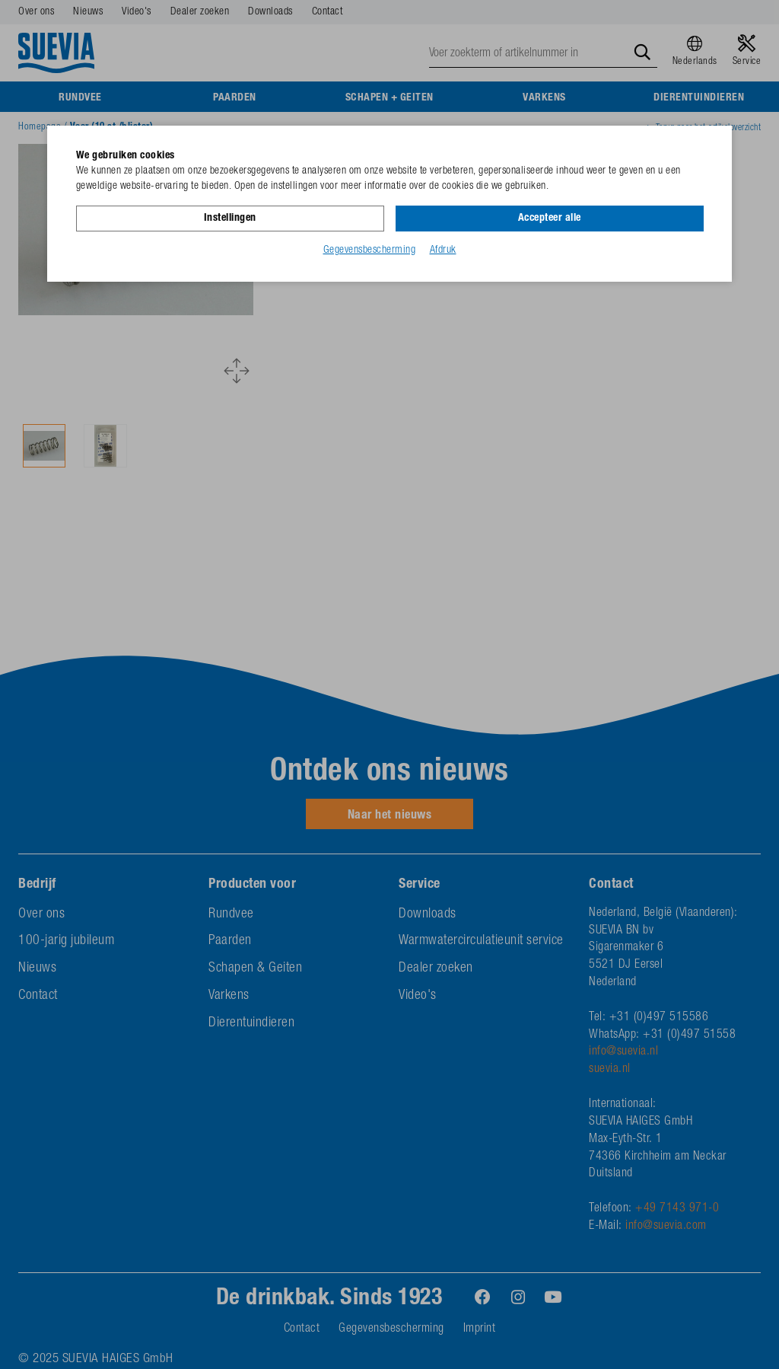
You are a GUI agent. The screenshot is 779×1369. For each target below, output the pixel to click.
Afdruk (443, 250)
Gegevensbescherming (369, 250)
